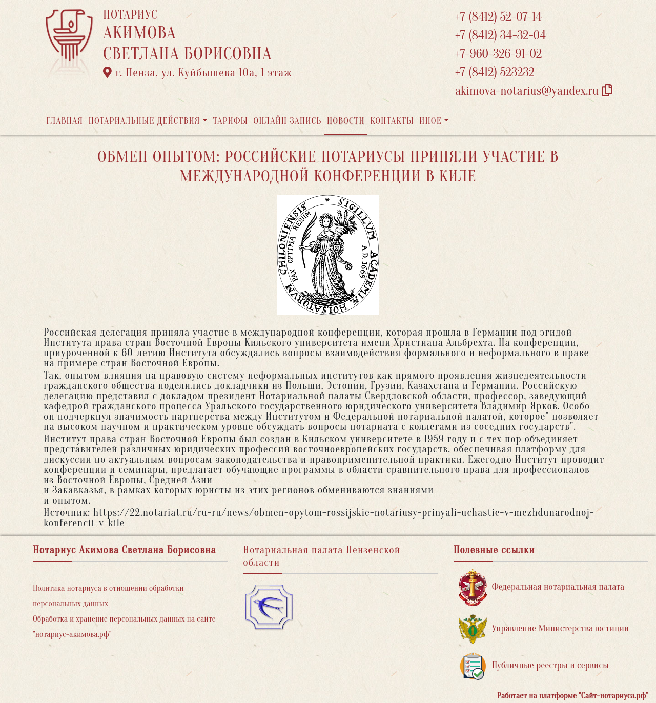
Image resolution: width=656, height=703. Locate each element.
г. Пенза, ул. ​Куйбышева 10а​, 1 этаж (197, 72)
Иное (430, 121)
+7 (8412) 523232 (495, 72)
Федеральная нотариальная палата (542, 587)
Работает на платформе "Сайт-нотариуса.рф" (572, 695)
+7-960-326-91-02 (498, 54)
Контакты (392, 121)
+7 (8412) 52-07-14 (498, 17)
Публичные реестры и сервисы (534, 666)
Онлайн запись (287, 121)
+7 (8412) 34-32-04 (500, 36)
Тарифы (230, 121)
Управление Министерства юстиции (544, 629)
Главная (64, 121)
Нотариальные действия (144, 121)
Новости (346, 121)
